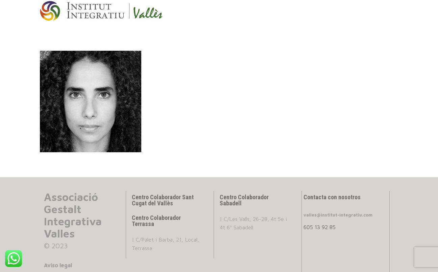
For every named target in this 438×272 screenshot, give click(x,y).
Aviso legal (58, 265)
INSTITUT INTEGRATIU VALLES (107, 11)
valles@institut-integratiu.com (337, 215)
